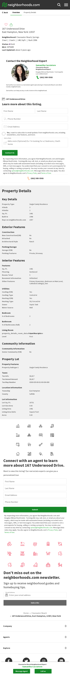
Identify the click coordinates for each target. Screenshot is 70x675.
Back (5, 12)
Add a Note (7, 138)
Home (26, 613)
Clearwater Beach (24, 37)
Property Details (30, 12)
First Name (8, 111)
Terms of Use (46, 173)
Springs (36, 37)
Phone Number (14, 119)
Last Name (41, 111)
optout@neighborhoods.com (22, 171)
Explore (6, 648)
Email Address (14, 127)
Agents (6, 637)
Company (7, 626)
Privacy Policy (32, 173)
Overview (16, 12)
